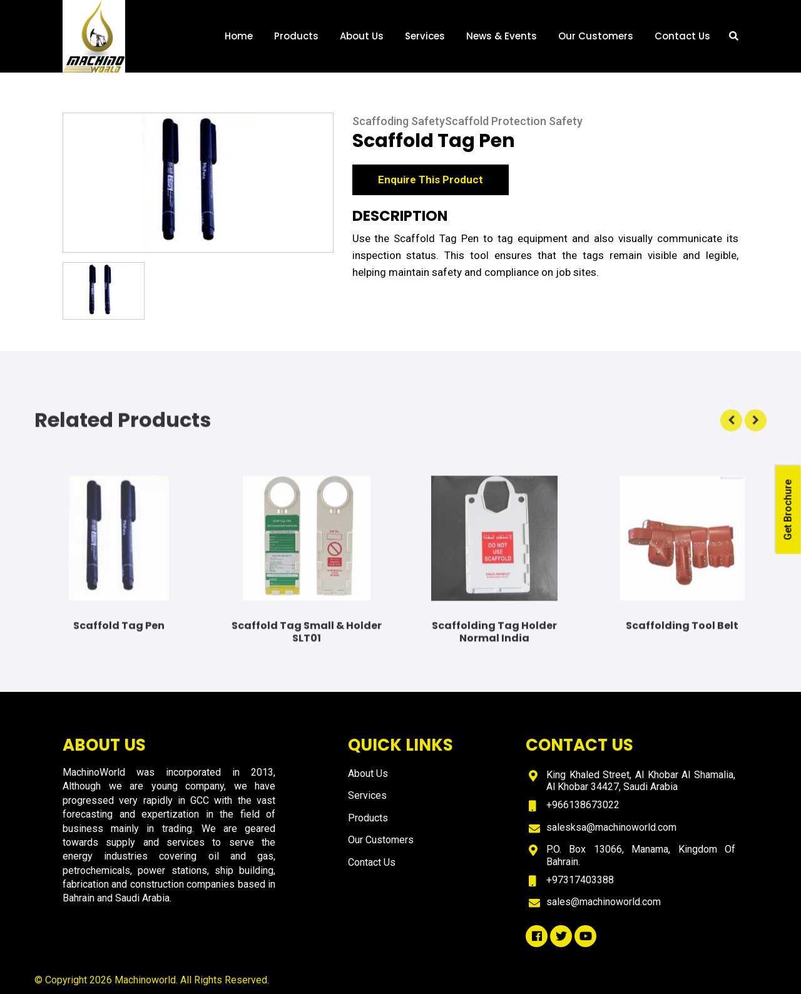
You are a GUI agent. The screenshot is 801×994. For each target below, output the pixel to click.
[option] (198, 184)
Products (296, 36)
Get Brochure (788, 509)
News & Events (501, 36)
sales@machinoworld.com (603, 902)
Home (239, 36)
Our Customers (595, 36)
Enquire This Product (430, 181)
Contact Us (682, 36)
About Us (362, 36)
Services (425, 36)
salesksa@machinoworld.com (611, 827)
